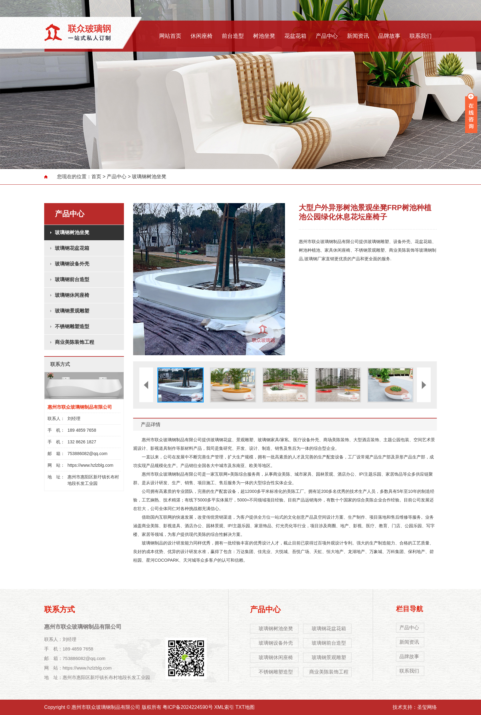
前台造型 (233, 36)
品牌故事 (389, 36)
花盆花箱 (295, 36)
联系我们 (421, 36)
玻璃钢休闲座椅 (72, 295)
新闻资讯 (358, 36)
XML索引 (224, 707)
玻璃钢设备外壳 (72, 263)
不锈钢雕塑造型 (72, 326)
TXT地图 (245, 707)
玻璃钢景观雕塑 (72, 310)
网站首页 (170, 36)
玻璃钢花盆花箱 (72, 248)
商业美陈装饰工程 (74, 342)
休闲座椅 (201, 36)
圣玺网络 (427, 707)
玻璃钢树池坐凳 (149, 176)
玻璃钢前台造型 (72, 279)
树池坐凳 (264, 36)
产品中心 (327, 36)
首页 (96, 176)
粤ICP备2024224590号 (188, 707)
